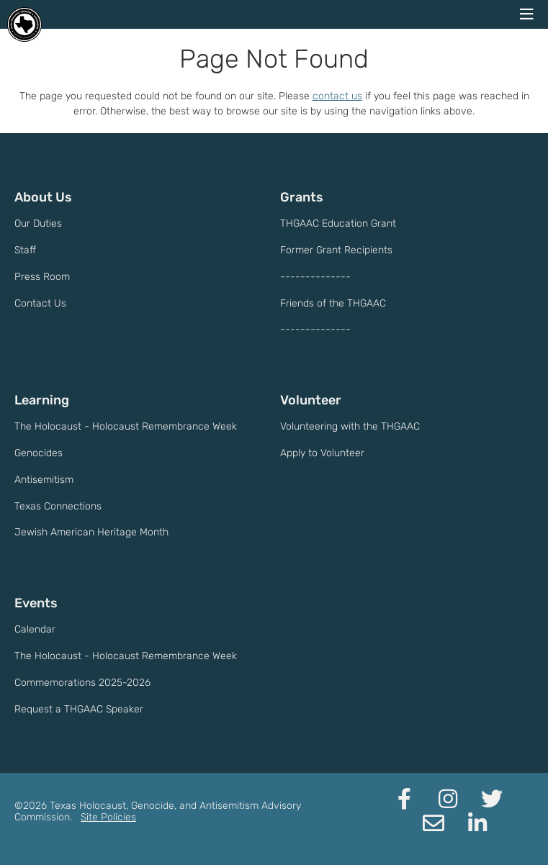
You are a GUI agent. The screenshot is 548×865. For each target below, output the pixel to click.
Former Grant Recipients (336, 250)
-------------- (315, 277)
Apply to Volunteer (322, 453)
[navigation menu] (526, 14)
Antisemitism (43, 480)
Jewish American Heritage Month (91, 532)
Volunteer (310, 400)
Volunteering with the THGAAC (350, 426)
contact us (337, 96)
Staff (25, 250)
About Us (43, 197)
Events (36, 603)
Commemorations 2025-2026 (82, 682)
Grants (301, 197)
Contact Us (40, 303)
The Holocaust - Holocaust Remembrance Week (125, 426)
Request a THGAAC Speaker (78, 709)
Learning (41, 400)
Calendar (34, 629)
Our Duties (38, 223)
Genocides (38, 453)
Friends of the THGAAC (333, 303)
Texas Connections (58, 506)
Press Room (42, 277)
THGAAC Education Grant (338, 223)
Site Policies (108, 817)
